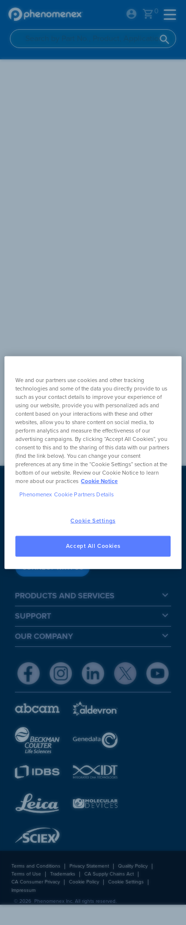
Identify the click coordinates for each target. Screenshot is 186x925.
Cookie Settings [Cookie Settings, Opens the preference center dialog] (93, 521)
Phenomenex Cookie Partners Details (66, 494)
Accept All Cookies (93, 546)
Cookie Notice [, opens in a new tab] (99, 481)
